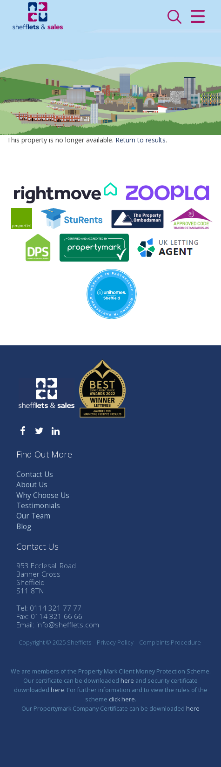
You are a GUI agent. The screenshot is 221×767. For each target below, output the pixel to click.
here (127, 681)
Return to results (140, 139)
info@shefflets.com (67, 625)
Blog (23, 527)
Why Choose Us (42, 495)
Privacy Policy (115, 642)
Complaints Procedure (170, 642)
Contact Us (34, 474)
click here (122, 699)
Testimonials (38, 506)
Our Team (33, 516)
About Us (31, 485)
